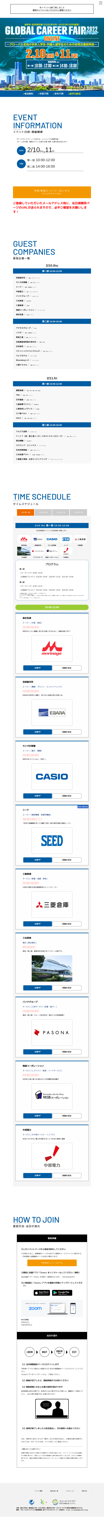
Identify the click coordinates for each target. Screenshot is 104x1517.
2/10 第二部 (43, 512)
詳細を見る (67, 668)
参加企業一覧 (64, 3)
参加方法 (91, 3)
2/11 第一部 (61, 512)
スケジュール (78, 3)
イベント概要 (51, 3)
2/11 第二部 (78, 512)
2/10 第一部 (25, 512)
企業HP (38, 668)
